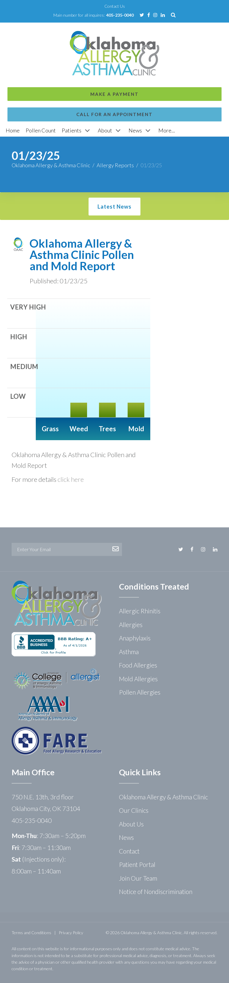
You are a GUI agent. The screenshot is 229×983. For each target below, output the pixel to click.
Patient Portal (137, 864)
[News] (140, 131)
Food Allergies (138, 665)
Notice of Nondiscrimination (155, 891)
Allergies (131, 624)
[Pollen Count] (41, 130)
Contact (129, 851)
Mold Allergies (138, 678)
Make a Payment (114, 32)
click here (71, 479)
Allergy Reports (115, 165)
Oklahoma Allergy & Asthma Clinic (51, 165)
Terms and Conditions (31, 932)
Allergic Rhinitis (139, 611)
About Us (131, 824)
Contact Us (114, 6)
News (126, 837)
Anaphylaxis (135, 638)
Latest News (114, 206)
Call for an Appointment (114, 53)
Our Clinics (133, 810)
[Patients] (77, 131)
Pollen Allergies (139, 692)
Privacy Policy (71, 932)
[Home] (13, 130)
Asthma (129, 651)
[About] (110, 131)
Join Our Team (138, 878)
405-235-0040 (120, 15)
